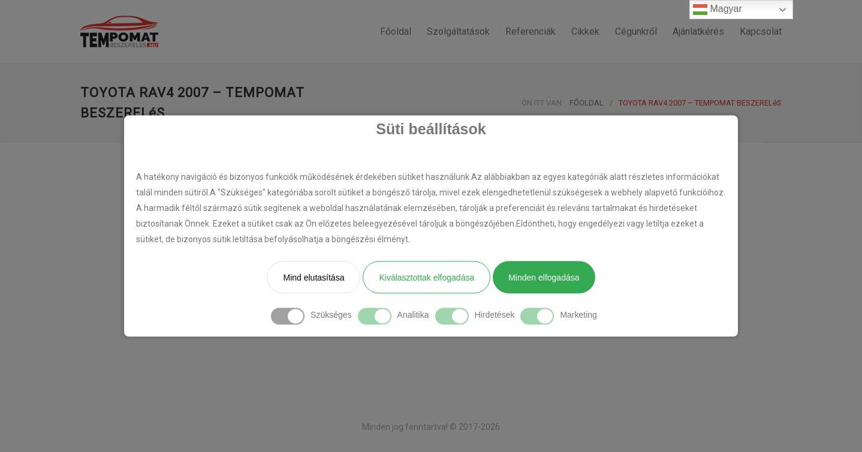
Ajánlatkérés (698, 31)
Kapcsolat (761, 31)
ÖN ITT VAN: (542, 102)
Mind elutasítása (313, 277)
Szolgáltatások (458, 31)
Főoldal (395, 31)
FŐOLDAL (586, 102)
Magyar (717, 9)
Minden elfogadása (543, 277)
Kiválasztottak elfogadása (426, 277)
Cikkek (585, 31)
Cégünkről (636, 31)
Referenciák (530, 31)
